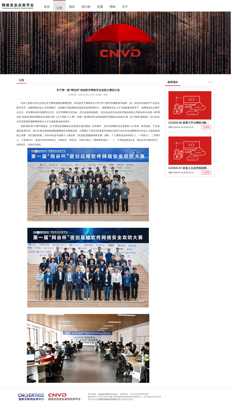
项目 (72, 6)
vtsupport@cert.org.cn (108, 394)
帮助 (113, 6)
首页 (47, 6)
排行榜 (86, 6)
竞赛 (100, 6)
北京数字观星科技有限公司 (108, 399)
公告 (59, 8)
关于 (125, 6)
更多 (210, 82)
